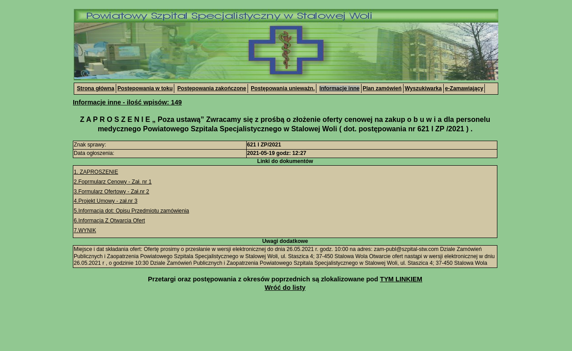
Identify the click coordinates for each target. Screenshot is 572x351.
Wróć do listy (285, 287)
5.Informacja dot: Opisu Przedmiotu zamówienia (131, 211)
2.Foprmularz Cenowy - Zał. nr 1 (112, 182)
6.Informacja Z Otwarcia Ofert (109, 220)
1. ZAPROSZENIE (96, 172)
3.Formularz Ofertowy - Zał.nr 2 (111, 191)
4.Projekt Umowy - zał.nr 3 (106, 201)
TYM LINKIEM (401, 279)
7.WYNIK (85, 230)
